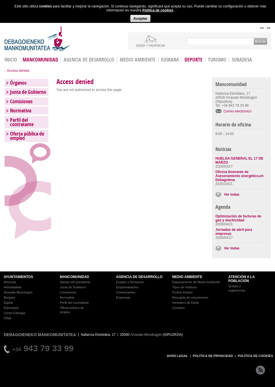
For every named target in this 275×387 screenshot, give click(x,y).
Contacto (178, 307)
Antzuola (10, 282)
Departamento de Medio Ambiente (196, 282)
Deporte (193, 59)
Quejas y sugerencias (150, 45)
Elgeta (8, 302)
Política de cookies (157, 10)
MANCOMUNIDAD (74, 277)
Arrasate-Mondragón (18, 292)
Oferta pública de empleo (27, 136)
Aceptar (140, 18)
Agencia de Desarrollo (89, 59)
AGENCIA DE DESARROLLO (139, 277)
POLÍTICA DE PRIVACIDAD (213, 356)
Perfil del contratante (22, 122)
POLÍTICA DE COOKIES (255, 356)
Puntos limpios (182, 292)
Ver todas (231, 194)
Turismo (217, 59)
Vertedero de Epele (185, 302)
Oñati (7, 318)
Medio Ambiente (138, 59)
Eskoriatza (11, 307)
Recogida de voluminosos (190, 297)
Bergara (9, 297)
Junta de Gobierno (28, 92)
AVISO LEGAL (177, 356)
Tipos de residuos (184, 287)
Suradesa (242, 59)
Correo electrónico (237, 111)
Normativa (20, 110)
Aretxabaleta (12, 287)
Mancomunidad (40, 59)
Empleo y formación (130, 282)
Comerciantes (125, 292)
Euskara (170, 59)
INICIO (10, 59)
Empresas (123, 297)
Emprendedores (127, 287)
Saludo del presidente (75, 282)
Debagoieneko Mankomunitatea (37, 38)
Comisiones (21, 101)
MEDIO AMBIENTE (187, 277)
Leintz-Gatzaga (14, 313)
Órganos (18, 82)
